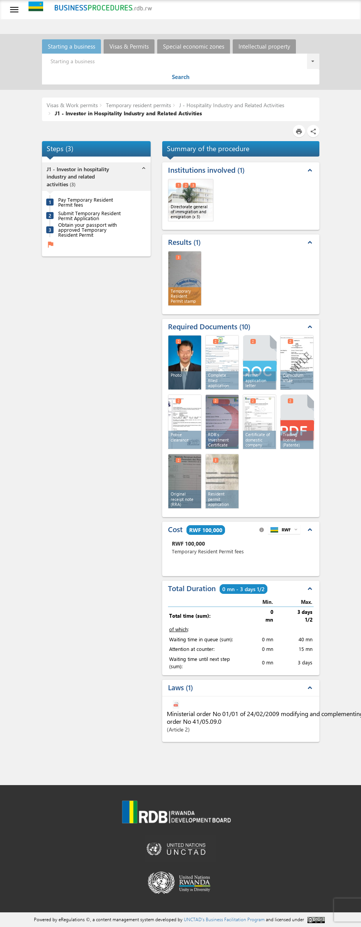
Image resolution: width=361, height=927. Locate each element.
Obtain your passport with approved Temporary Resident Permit (87, 229)
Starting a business (71, 46)
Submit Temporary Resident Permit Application (89, 216)
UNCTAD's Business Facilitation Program (224, 919)
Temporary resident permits (137, 105)
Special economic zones (193, 46)
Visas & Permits (129, 46)
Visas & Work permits (72, 105)
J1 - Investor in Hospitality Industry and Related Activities (127, 113)
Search (181, 77)
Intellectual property (264, 46)
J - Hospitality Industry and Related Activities (231, 105)
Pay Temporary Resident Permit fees (85, 202)
